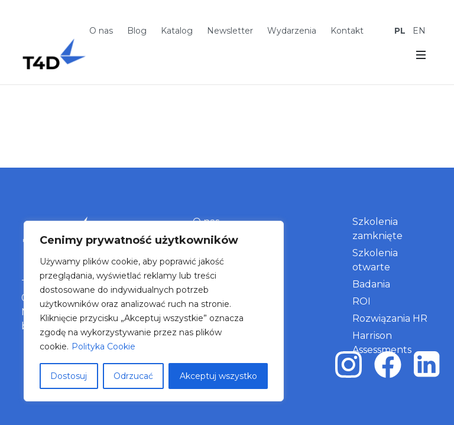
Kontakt (347, 30)
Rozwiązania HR (389, 318)
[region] (154, 311)
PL (400, 30)
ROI (361, 301)
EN (419, 30)
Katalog (177, 30)
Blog (137, 30)
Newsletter (230, 30)
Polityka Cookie (103, 346)
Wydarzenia (291, 30)
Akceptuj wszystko (218, 376)
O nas (101, 30)
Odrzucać (133, 376)
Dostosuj (68, 376)
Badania (371, 284)
